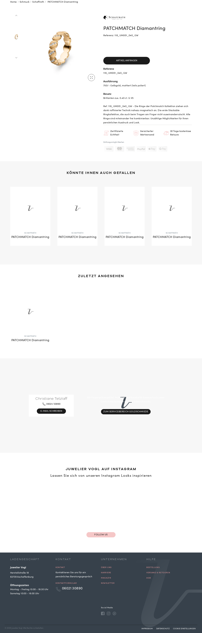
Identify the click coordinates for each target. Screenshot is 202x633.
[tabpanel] (60, 48)
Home (13, 2)
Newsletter (108, 583)
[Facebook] (102, 613)
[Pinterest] (114, 613)
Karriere (106, 573)
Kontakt (60, 568)
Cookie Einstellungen (184, 629)
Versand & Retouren (158, 573)
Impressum (147, 629)
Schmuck (25, 2)
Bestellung (153, 568)
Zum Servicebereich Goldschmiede (125, 412)
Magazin (106, 578)
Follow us (101, 535)
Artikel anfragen (126, 60)
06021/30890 (51, 404)
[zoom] (59, 48)
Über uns (106, 568)
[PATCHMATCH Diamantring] (30, 216)
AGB (148, 578)
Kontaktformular (66, 583)
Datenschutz (163, 629)
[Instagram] (108, 613)
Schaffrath (38, 2)
